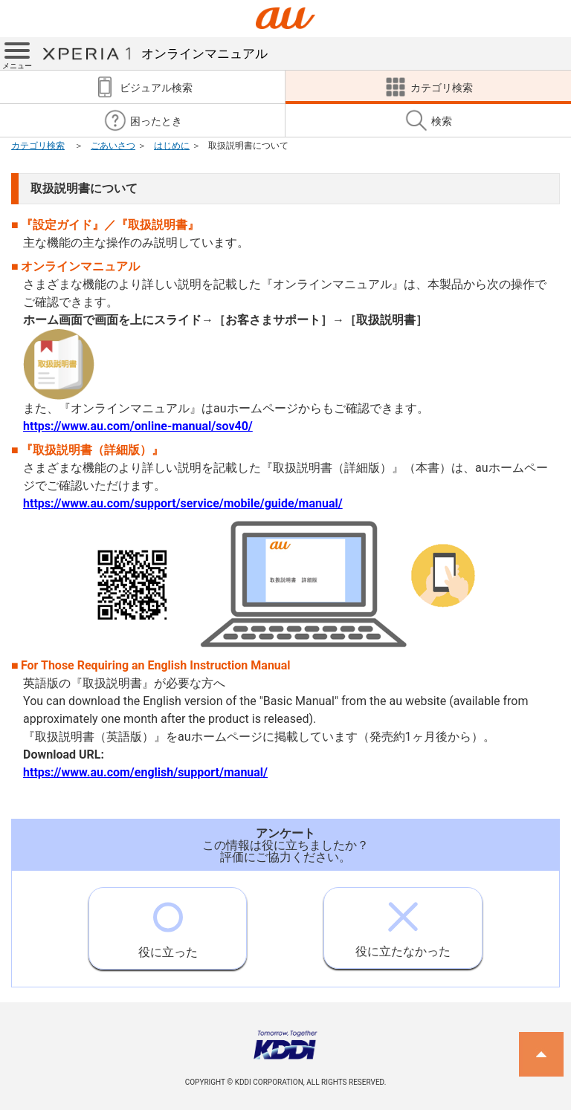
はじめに (172, 145)
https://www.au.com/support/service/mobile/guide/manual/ (183, 503)
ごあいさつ (113, 145)
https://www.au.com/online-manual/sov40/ (138, 426)
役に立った (168, 923)
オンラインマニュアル (155, 53)
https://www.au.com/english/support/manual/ (145, 772)
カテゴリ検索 (38, 145)
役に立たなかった (403, 923)
